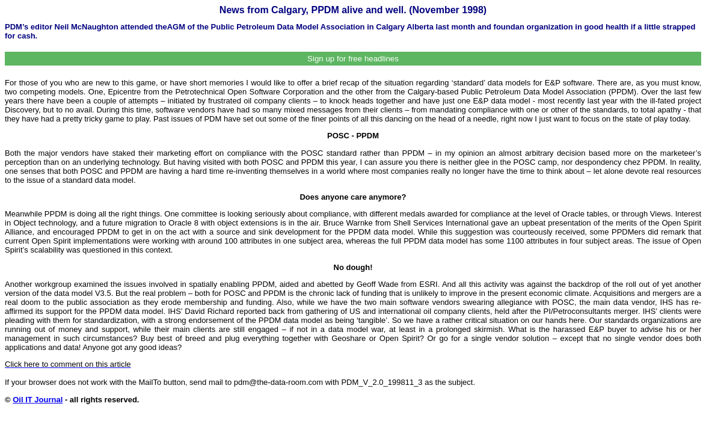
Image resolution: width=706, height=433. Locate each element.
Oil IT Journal (38, 399)
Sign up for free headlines (353, 58)
